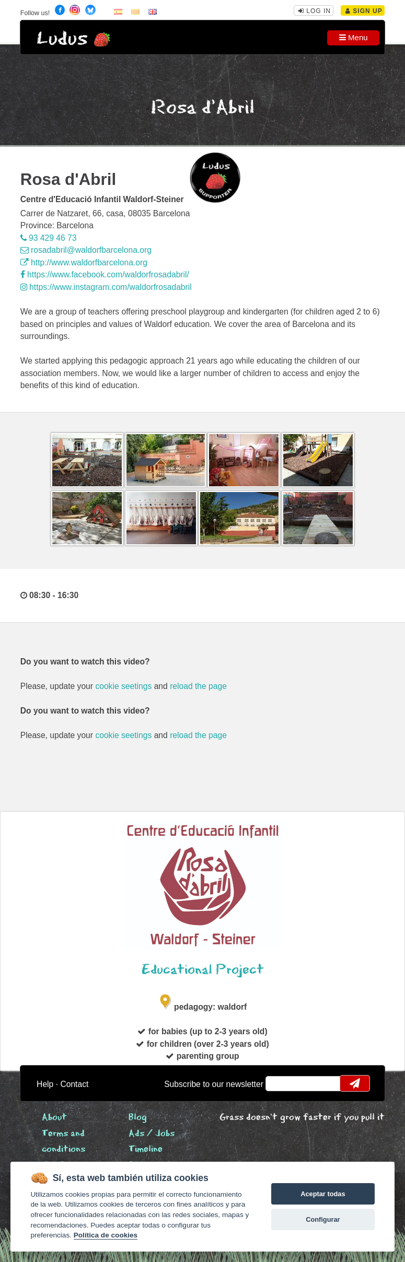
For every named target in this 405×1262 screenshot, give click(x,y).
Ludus (62, 39)
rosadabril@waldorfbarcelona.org (86, 250)
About (54, 1118)
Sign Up (364, 11)
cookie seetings (123, 686)
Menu (353, 37)
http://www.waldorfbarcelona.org (83, 262)
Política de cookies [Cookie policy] (105, 1235)
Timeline (146, 1149)
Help (45, 1084)
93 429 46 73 (48, 237)
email (280, 1083)
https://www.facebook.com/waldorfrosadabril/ (104, 274)
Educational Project (203, 969)
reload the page (198, 686)
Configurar (323, 1219)
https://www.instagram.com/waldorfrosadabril (106, 287)
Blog (138, 1118)
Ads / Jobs (152, 1134)
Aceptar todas (322, 1194)
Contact (74, 1084)
